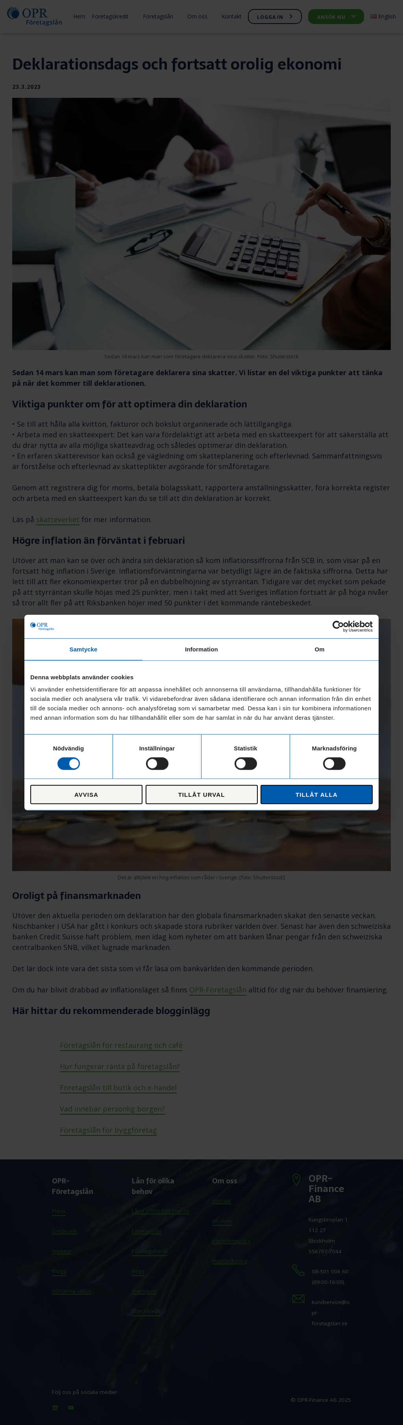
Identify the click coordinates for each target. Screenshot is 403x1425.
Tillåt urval (201, 794)
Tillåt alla (317, 794)
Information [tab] (201, 649)
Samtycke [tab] (84, 649)
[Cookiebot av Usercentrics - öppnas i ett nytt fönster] (338, 626)
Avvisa (86, 794)
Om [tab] (319, 649)
